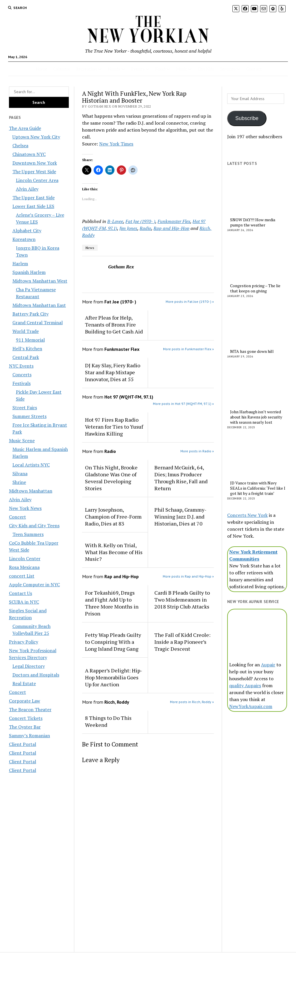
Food (160, 69)
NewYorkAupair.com (250, 706)
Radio (145, 228)
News (90, 248)
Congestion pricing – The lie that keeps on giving (255, 288)
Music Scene (22, 440)
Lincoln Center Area (37, 180)
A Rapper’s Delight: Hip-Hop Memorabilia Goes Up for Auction (113, 677)
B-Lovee (115, 221)
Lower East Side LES (33, 206)
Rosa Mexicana (24, 567)
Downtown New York (34, 163)
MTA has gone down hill (252, 351)
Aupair (268, 664)
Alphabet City (26, 230)
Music (181, 69)
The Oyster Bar (25, 727)
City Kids (206, 69)
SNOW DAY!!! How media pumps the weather (252, 222)
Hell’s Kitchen (27, 348)
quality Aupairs (245, 685)
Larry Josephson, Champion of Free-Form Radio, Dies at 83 (113, 516)
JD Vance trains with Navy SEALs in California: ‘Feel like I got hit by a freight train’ (257, 488)
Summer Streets (29, 416)
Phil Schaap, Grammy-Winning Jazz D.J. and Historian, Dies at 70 (180, 516)
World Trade (25, 331)
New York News (25, 508)
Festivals (21, 383)
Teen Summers (28, 534)
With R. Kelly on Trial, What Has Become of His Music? (114, 552)
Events (138, 69)
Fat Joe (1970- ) (140, 221)
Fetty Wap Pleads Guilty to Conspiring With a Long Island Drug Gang (113, 641)
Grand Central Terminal (37, 322)
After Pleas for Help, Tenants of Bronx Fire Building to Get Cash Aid (114, 324)
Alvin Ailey (27, 189)
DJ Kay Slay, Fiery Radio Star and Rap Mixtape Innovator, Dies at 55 (112, 372)
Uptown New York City (36, 137)
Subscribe (246, 118)
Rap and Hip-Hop (171, 228)
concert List (21, 576)
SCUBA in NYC (24, 602)
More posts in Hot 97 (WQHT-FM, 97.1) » (183, 403)
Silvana (19, 473)
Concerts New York (247, 515)
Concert (17, 517)
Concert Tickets (25, 718)
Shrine (19, 482)
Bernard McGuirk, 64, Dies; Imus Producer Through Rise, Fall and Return (181, 478)
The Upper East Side (33, 197)
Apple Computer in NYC (34, 584)
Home (41, 69)
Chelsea (20, 145)
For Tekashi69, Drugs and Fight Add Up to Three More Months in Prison (111, 603)
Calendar (61, 69)
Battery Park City (30, 314)
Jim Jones (128, 228)
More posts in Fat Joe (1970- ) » (190, 301)
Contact (254, 69)
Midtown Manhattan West (39, 281)
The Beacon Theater (30, 709)
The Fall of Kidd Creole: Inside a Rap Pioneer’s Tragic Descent (182, 641)
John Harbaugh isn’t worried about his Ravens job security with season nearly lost (256, 417)
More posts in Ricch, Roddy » (192, 702)
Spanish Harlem (29, 272)
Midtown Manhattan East (39, 305)
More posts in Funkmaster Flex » (188, 349)
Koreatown (24, 239)
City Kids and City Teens (34, 525)
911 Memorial (30, 340)
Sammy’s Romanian (29, 735)
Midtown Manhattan (30, 491)
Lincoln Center (24, 558)
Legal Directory (28, 666)
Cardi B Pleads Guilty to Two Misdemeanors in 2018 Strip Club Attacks (182, 599)
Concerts (22, 374)
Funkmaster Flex (174, 221)
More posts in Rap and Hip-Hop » (188, 576)
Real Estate (24, 683)
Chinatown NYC (29, 154)
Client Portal (22, 744)
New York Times (116, 144)
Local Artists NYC (31, 465)
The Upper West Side (34, 171)
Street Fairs (24, 407)
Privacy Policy (23, 642)
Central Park (25, 357)
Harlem (20, 263)
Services (228, 69)
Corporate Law (24, 701)
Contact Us (20, 593)
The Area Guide (25, 128)
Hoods (114, 69)
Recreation (86, 69)
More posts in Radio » (197, 451)
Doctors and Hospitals (35, 675)
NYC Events (21, 366)
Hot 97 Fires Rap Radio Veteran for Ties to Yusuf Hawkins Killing (114, 426)
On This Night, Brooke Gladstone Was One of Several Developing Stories (111, 478)
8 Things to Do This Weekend (108, 721)
